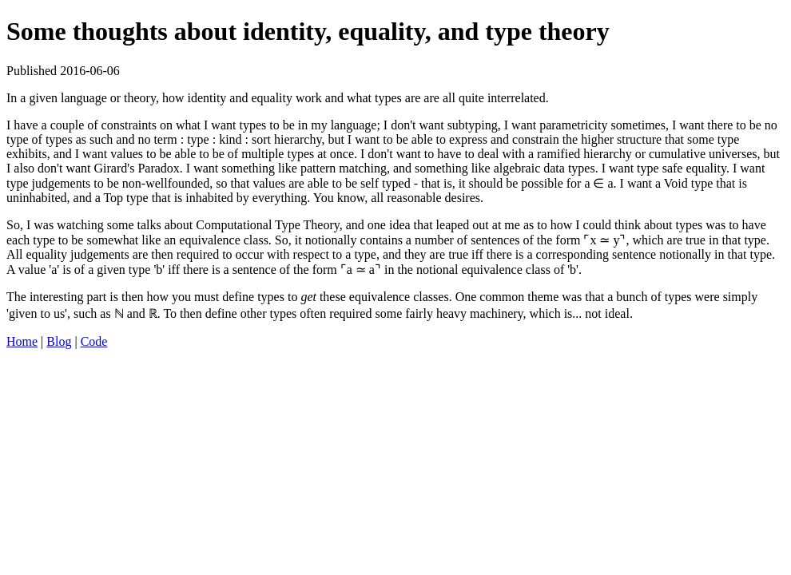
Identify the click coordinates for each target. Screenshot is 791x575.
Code (94, 341)
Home (22, 341)
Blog (58, 341)
